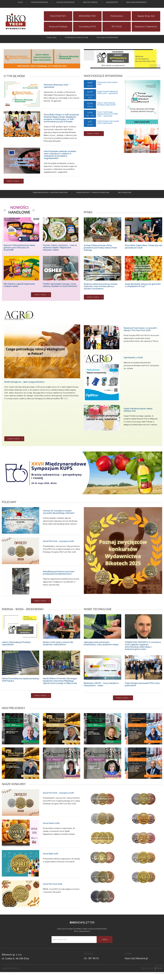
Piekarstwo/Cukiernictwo (146, 26)
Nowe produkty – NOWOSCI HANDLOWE (92, 197)
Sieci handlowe (124, 197)
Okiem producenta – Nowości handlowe (50, 197)
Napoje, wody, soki (146, 16)
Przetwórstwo (116, 16)
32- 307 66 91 (91, 961)
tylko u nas (51, 39)
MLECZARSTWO (58, 16)
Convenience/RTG (87, 26)
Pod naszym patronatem (107, 39)
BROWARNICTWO (87, 16)
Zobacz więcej (13, 184)
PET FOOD (117, 26)
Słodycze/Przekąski (58, 26)
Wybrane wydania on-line (76, 39)
